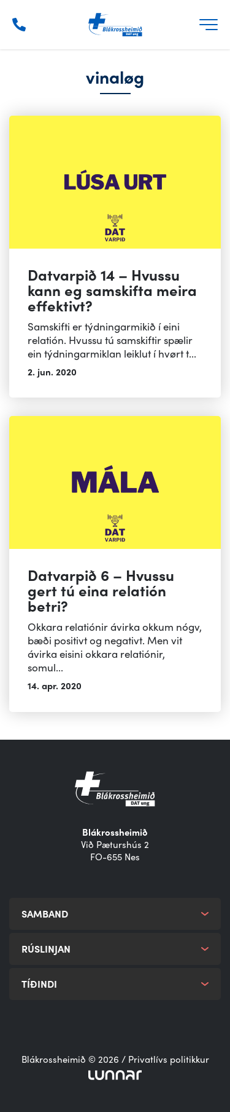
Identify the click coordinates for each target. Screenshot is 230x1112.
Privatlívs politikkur (168, 1059)
